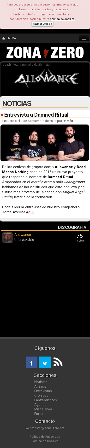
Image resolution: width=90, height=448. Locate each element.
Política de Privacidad (45, 436)
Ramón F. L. (71, 121)
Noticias (41, 382)
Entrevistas (43, 391)
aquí (30, 212)
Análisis (40, 386)
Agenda (40, 405)
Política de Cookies (45, 441)
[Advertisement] (45, 291)
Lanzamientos (45, 400)
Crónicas (41, 395)
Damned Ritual (60, 177)
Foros (38, 414)
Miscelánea (43, 409)
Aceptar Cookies (42, 23)
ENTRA (9, 38)
